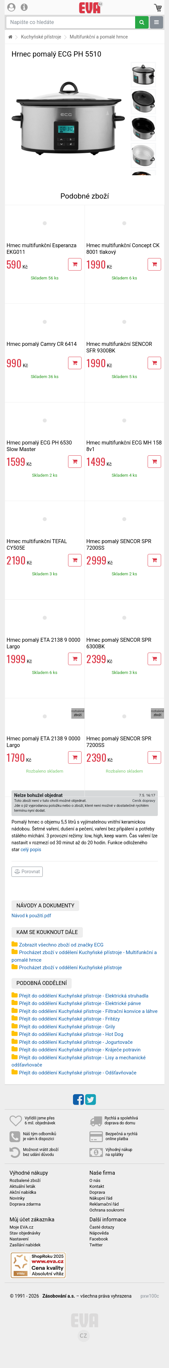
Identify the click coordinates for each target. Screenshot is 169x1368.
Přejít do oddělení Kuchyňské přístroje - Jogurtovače (76, 1042)
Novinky (17, 1198)
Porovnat (27, 871)
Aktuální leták (22, 1186)
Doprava (97, 1192)
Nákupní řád (100, 1198)
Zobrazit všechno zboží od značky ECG (61, 945)
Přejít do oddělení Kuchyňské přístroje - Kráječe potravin (80, 1050)
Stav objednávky (25, 1233)
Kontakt (96, 1186)
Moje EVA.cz (21, 1227)
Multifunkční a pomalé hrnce (99, 36)
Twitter (96, 1245)
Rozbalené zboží (25, 1180)
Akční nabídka (23, 1192)
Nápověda (99, 1233)
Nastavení (19, 1239)
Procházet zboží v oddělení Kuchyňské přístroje (70, 968)
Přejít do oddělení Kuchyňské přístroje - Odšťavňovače (77, 1073)
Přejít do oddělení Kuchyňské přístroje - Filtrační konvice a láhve (88, 1011)
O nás (94, 1180)
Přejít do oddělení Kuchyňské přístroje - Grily (67, 1027)
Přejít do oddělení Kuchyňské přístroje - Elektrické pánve (80, 1003)
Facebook (98, 1239)
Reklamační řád (104, 1204)
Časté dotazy (101, 1227)
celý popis (31, 849)
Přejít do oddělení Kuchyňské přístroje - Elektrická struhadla (84, 996)
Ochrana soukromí (106, 1210)
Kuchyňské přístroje (41, 36)
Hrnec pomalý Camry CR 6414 (42, 344)
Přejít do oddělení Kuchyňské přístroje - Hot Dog (71, 1034)
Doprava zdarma (25, 1204)
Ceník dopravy (143, 801)
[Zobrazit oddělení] (156, 22)
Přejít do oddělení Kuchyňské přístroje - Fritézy (69, 1019)
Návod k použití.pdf (31, 915)
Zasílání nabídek (25, 1245)
